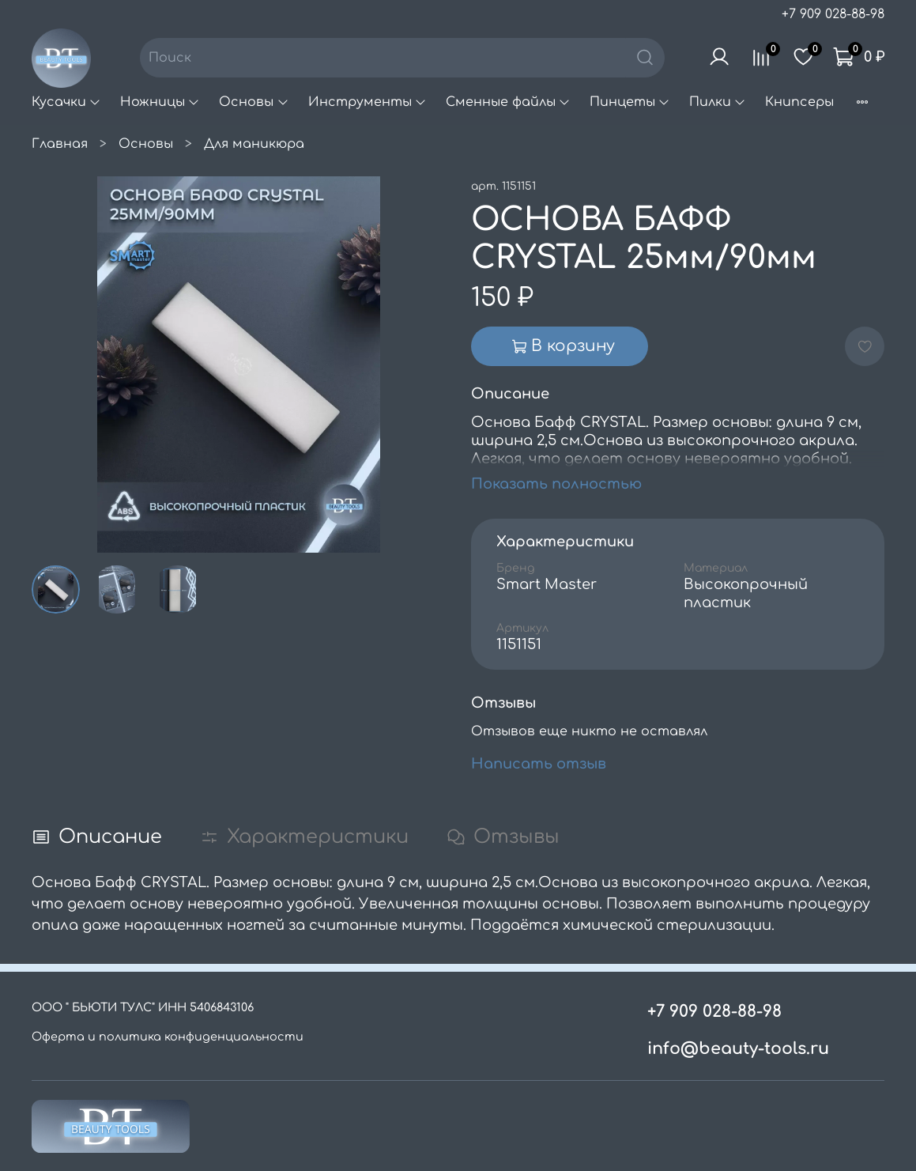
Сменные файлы (508, 102)
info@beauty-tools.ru (738, 1049)
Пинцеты (630, 102)
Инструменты (367, 102)
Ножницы (160, 102)
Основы (253, 102)
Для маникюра (254, 144)
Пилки (717, 102)
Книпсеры (799, 102)
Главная (60, 144)
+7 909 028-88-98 (833, 14)
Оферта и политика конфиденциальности (167, 1036)
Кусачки (66, 102)
